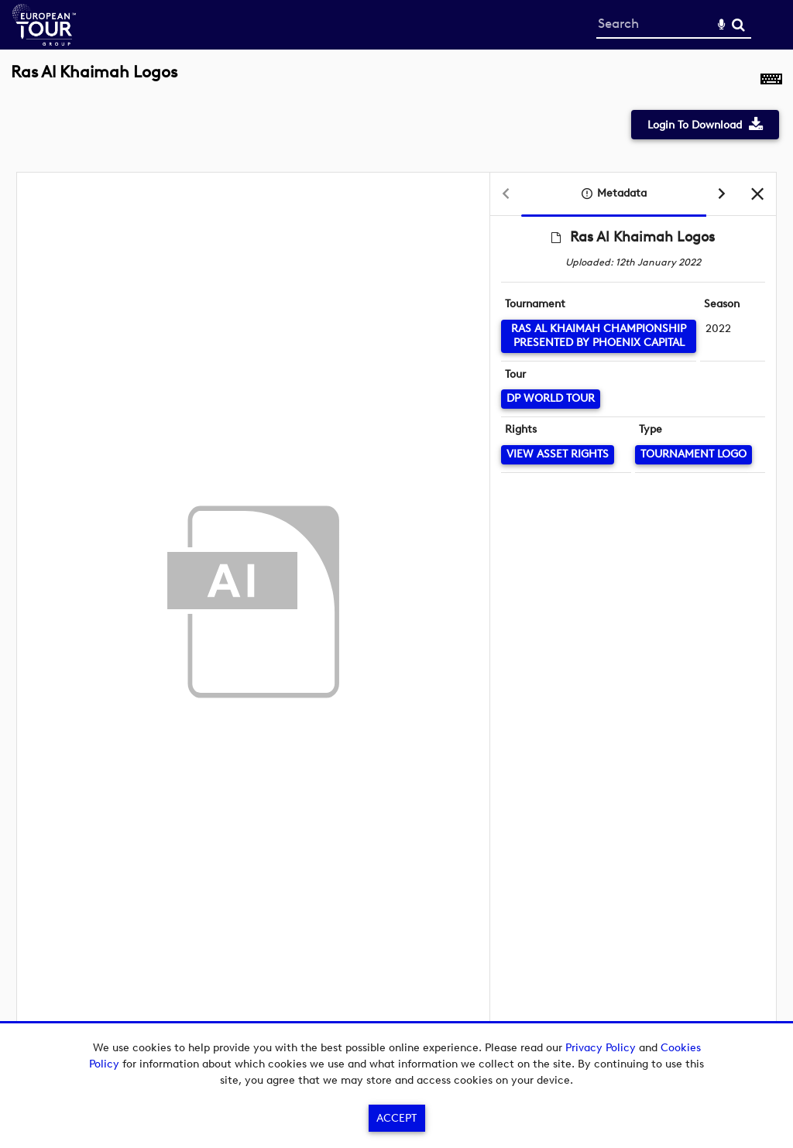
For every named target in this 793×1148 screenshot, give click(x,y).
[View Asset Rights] (557, 454)
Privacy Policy (600, 1047)
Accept (396, 1118)
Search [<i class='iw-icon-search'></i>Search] (738, 24)
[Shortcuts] (771, 80)
